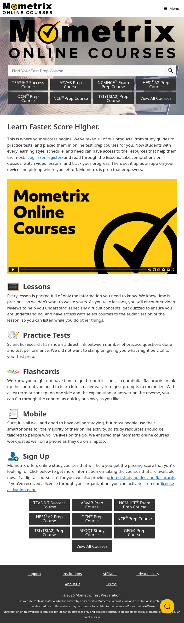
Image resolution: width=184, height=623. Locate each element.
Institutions (72, 573)
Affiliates (110, 573)
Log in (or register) (45, 157)
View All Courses (156, 98)
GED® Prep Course (134, 532)
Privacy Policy (147, 573)
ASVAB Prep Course (70, 84)
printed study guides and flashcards (141, 477)
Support (34, 573)
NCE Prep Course (70, 98)
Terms (111, 583)
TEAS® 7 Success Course (28, 84)
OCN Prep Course (28, 98)
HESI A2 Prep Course (156, 84)
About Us (72, 583)
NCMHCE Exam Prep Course (113, 84)
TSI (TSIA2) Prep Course (113, 98)
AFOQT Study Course (92, 532)
